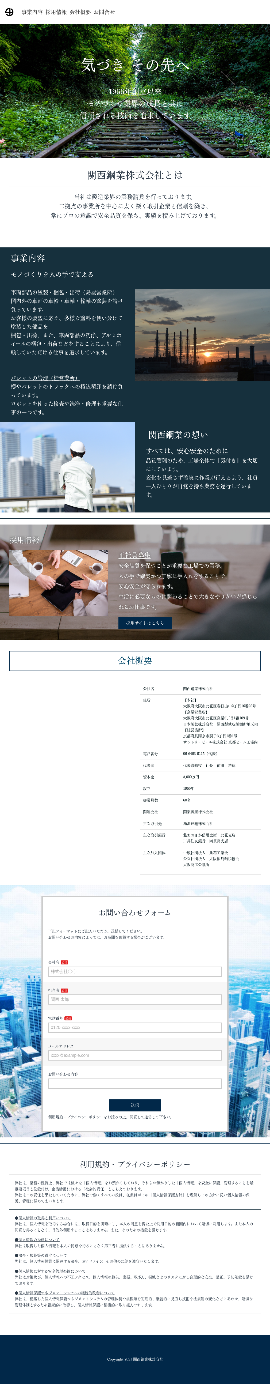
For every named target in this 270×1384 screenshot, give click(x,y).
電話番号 (55, 1018)
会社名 (53, 962)
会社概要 (80, 12)
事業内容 (32, 12)
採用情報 (56, 12)
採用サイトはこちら (145, 623)
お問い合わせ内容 (63, 1074)
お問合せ (104, 12)
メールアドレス (61, 1046)
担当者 (53, 990)
